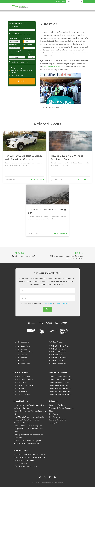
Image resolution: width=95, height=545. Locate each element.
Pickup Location (14, 26)
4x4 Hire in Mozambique (59, 352)
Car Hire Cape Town (22, 376)
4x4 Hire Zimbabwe (57, 364)
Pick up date (13, 38)
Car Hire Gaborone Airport (60, 391)
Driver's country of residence (15, 52)
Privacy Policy (47, 304)
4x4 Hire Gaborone (21, 355)
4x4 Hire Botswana (57, 349)
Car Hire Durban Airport (59, 385)
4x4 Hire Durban (20, 349)
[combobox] (22, 30)
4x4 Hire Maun (20, 361)
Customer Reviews (57, 405)
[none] (74, 1)
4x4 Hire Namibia (56, 355)
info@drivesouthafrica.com (25, 466)
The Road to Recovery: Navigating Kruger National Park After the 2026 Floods (29, 429)
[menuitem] (74, 1)
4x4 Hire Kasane (20, 358)
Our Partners (54, 417)
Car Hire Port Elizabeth (23, 385)
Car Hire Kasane (20, 391)
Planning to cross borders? (18, 62)
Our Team (53, 414)
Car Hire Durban (20, 382)
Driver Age (30, 52)
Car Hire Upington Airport (60, 394)
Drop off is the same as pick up (20, 34)
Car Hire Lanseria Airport (59, 382)
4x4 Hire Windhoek (22, 364)
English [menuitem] (68, 1)
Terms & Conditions (62, 304)
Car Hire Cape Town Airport (60, 376)
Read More (37, 180)
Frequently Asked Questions (61, 408)
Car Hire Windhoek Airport (60, 388)
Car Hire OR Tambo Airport (60, 379)
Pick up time (27, 38)
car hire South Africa (52, 67)
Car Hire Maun (20, 388)
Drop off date (13, 44)
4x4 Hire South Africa (58, 358)
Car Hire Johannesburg (23, 379)
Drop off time (27, 44)
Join (47, 309)
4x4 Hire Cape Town (22, 346)
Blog (51, 411)
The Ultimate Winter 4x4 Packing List (29, 417)
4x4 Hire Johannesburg (24, 352)
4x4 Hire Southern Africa (59, 346)
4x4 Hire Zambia (56, 361)
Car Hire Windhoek (22, 394)
